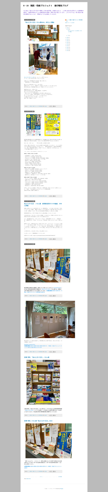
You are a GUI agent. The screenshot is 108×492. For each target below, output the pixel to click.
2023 (67, 37)
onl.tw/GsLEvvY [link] (57, 287)
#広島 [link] (37, 346)
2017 (67, 45)
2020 (67, 40)
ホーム (41, 476)
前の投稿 (60, 476)
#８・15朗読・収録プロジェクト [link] (53, 346)
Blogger (61, 488)
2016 (67, 47)
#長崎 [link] (40, 346)
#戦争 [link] (54, 290)
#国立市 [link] (43, 292)
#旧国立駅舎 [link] (49, 290)
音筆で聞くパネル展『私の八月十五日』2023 (38, 421)
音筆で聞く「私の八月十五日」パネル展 (36, 357)
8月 (68, 29)
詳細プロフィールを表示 (69, 22)
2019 (67, 42)
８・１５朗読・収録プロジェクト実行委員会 (74, 20)
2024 (67, 27)
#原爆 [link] (34, 346)
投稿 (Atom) (28, 478)
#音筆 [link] (57, 290)
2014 (67, 50)
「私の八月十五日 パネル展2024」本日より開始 (39, 22)
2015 (67, 48)
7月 (68, 35)
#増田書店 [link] (38, 292)
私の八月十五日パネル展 (29, 77)
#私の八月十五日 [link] (46, 289)
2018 (67, 44)
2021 (67, 39)
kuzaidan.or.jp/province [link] (29, 344)
